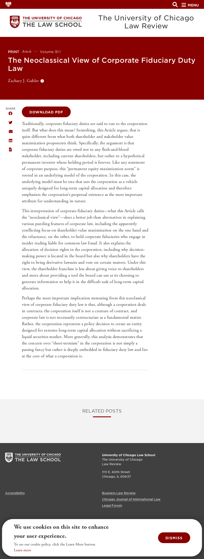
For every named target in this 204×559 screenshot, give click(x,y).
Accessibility (15, 493)
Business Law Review (119, 493)
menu (190, 5)
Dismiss (174, 538)
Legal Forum (112, 505)
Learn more (22, 550)
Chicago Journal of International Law (131, 499)
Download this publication (10, 149)
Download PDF (46, 112)
